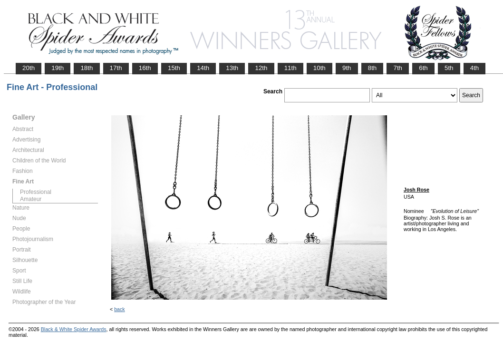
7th (397, 67)
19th (57, 67)
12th (261, 67)
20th (28, 67)
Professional (35, 192)
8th (372, 67)
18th (86, 67)
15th (174, 67)
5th (449, 67)
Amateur (30, 199)
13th (232, 67)
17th (116, 67)
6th (423, 67)
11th (290, 67)
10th (319, 67)
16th (145, 67)
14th (203, 67)
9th (347, 67)
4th (474, 67)
